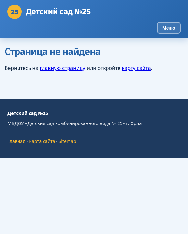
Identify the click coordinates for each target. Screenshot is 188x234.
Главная (16, 141)
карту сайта (136, 68)
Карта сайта (42, 141)
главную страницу (62, 68)
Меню (168, 28)
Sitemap (67, 141)
